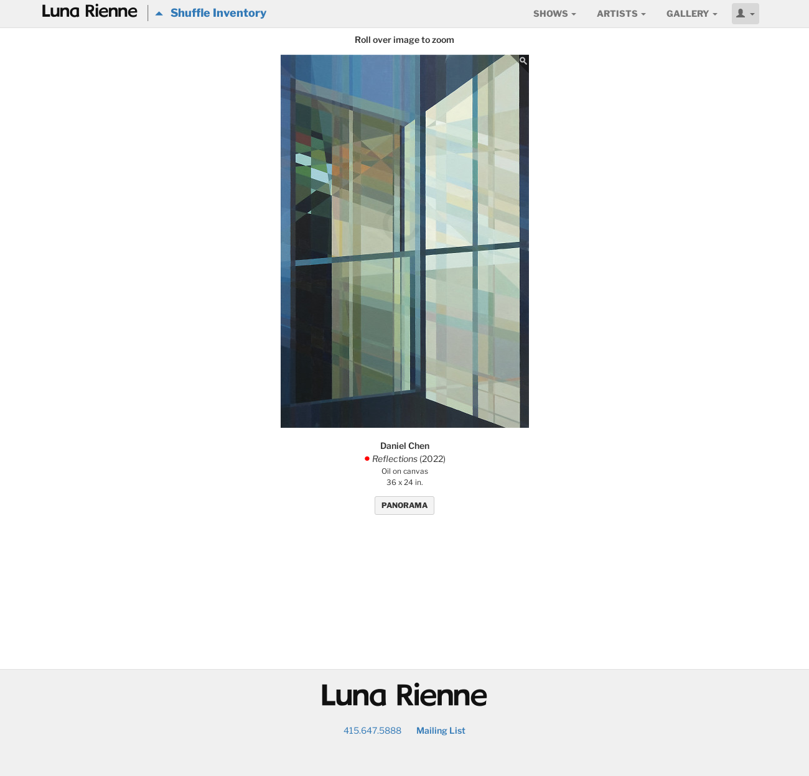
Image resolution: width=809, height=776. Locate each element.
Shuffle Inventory (210, 12)
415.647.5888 (372, 730)
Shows (554, 13)
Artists (621, 13)
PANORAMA (404, 505)
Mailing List (440, 730)
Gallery (692, 13)
